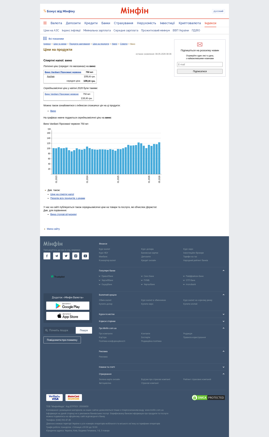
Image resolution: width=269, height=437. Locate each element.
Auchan (51, 76)
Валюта (56, 23)
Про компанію (106, 333)
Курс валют (104, 249)
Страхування (123, 23)
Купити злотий (190, 304)
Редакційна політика (151, 341)
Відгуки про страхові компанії (155, 379)
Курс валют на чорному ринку (197, 300)
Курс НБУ (103, 253)
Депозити (73, 23)
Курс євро (188, 249)
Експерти (145, 337)
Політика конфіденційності (112, 341)
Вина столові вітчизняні (63, 214)
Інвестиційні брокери (193, 253)
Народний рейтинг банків (195, 260)
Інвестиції (167, 23)
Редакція (187, 333)
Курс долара (147, 249)
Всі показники (56, 38)
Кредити (91, 23)
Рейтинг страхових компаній (197, 379)
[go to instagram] (75, 256)
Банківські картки (149, 253)
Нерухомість (146, 23)
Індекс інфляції (71, 30)
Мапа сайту (53, 229)
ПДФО (196, 30)
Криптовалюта (190, 23)
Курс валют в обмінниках (153, 300)
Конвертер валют (107, 260)
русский (218, 11)
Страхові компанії (150, 383)
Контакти (145, 333)
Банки (105, 23)
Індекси (210, 23)
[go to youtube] (85, 256)
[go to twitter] (66, 256)
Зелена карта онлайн (109, 379)
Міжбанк (103, 256)
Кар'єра (103, 337)
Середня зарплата (126, 30)
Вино (53, 111)
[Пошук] (84, 330)
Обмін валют (105, 300)
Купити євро (147, 304)
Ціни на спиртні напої (62, 194)
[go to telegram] (56, 256)
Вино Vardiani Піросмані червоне (63, 72)
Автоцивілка (105, 383)
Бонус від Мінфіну (61, 11)
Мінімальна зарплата (97, 30)
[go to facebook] (46, 256)
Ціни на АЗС (51, 30)
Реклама (103, 357)
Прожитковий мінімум (155, 30)
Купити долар (105, 304)
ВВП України (181, 30)
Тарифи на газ (190, 256)
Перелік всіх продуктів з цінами (67, 198)
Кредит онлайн (148, 260)
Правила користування (194, 337)
